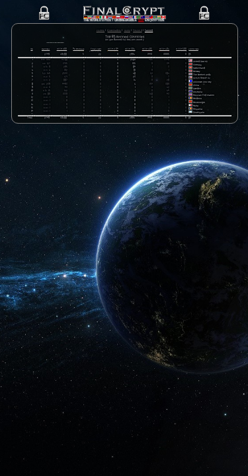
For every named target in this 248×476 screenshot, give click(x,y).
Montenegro (199, 105)
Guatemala (199, 115)
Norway (196, 74)
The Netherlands (202, 78)
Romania (197, 112)
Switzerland (199, 71)
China (196, 88)
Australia (198, 95)
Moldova (197, 101)
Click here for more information (67, 43)
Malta (195, 108)
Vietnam (197, 67)
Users (127, 30)
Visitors (101, 30)
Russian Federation (203, 98)
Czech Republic (201, 81)
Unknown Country (202, 84)
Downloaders (114, 30)
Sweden (197, 92)
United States (200, 64)
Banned (149, 30)
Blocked (137, 30)
